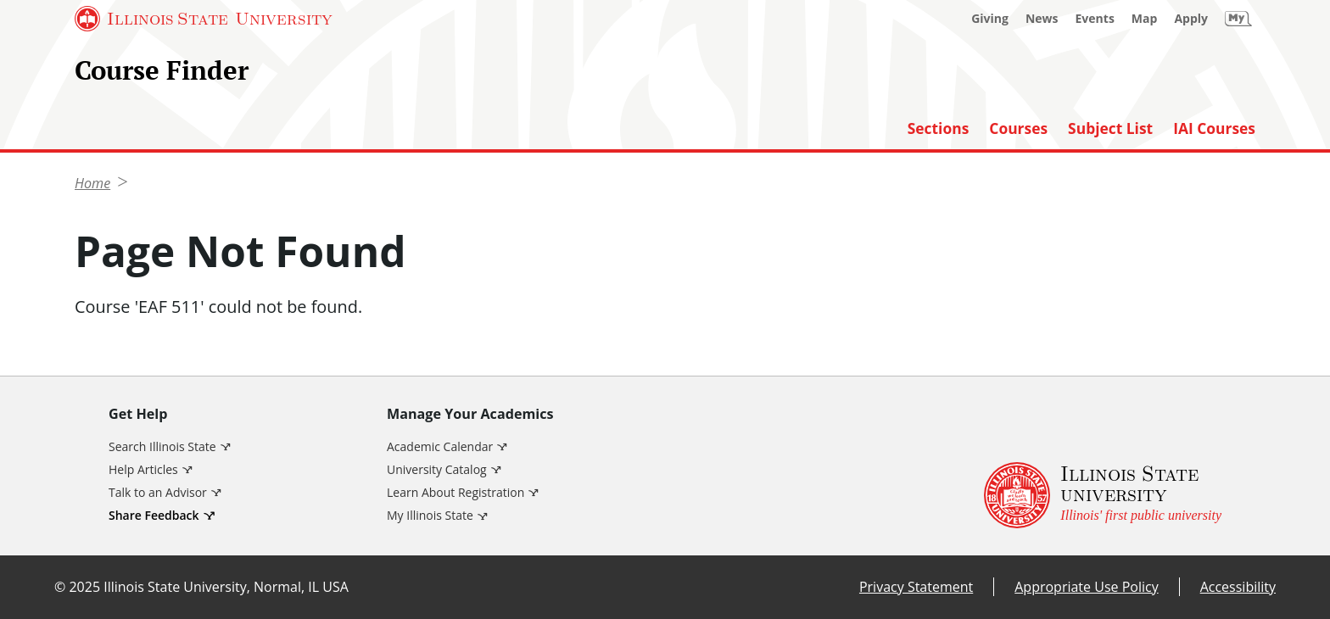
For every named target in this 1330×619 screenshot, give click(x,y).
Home (92, 183)
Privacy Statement (916, 586)
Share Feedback (154, 515)
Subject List (1110, 128)
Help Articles (143, 469)
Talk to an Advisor (158, 492)
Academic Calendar (440, 446)
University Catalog (437, 469)
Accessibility (1238, 586)
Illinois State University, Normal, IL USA (226, 586)
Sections (939, 128)
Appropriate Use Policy (1086, 586)
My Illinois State (430, 515)
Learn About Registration (455, 492)
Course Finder (162, 70)
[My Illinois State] (1238, 18)
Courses (1018, 128)
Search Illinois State (162, 446)
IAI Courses (1214, 128)
